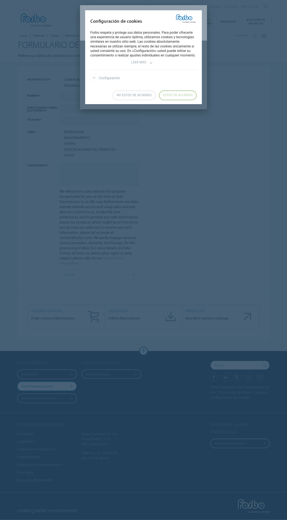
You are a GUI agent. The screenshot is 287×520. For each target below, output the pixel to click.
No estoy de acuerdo (134, 95)
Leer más (142, 62)
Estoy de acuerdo (178, 95)
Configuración (105, 78)
